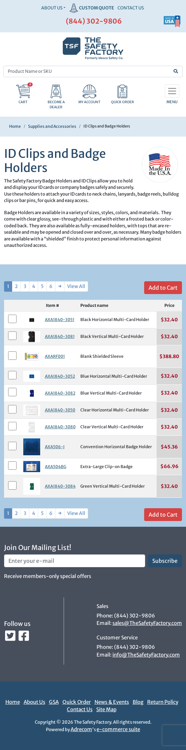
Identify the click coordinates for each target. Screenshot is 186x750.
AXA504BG (55, 466)
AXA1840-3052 (60, 376)
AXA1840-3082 (60, 393)
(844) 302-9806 (94, 21)
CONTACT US (130, 8)
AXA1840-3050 (60, 409)
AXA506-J (54, 446)
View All (76, 286)
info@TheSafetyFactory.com (146, 655)
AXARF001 (55, 356)
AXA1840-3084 (60, 486)
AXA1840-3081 (60, 336)
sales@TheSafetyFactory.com (147, 623)
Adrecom (81, 729)
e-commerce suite (118, 729)
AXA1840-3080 (60, 426)
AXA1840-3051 (59, 319)
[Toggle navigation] (172, 91)
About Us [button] (51, 8)
